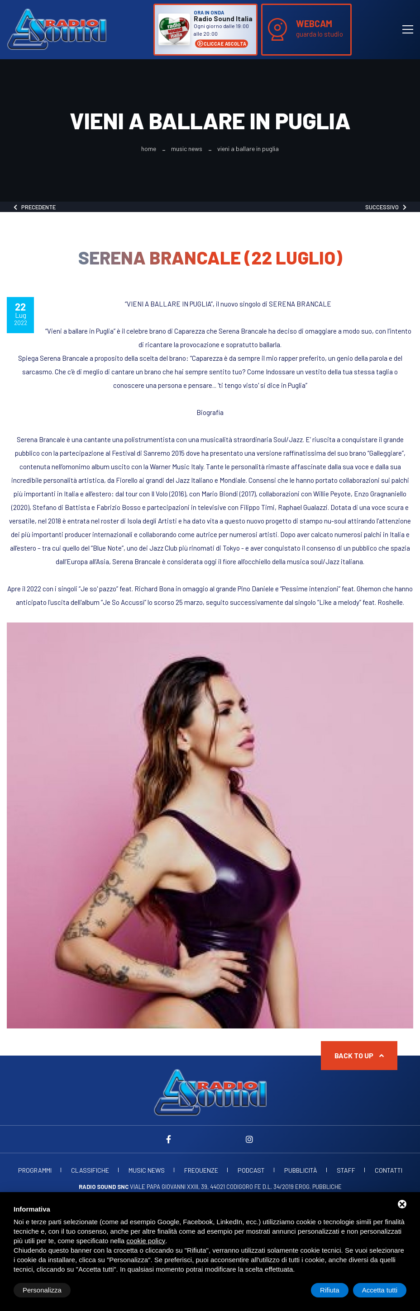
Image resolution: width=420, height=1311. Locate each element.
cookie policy (145, 1241)
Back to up (359, 1055)
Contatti (388, 1170)
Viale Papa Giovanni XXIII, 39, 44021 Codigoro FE (170, 1186)
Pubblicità (300, 1170)
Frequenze (201, 1170)
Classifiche (90, 1170)
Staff (346, 1170)
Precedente (35, 207)
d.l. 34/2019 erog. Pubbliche (302, 1186)
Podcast (251, 1170)
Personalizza (42, 1290)
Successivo (385, 207)
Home (148, 149)
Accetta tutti (379, 1290)
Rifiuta (329, 1290)
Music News (186, 149)
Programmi (35, 1170)
